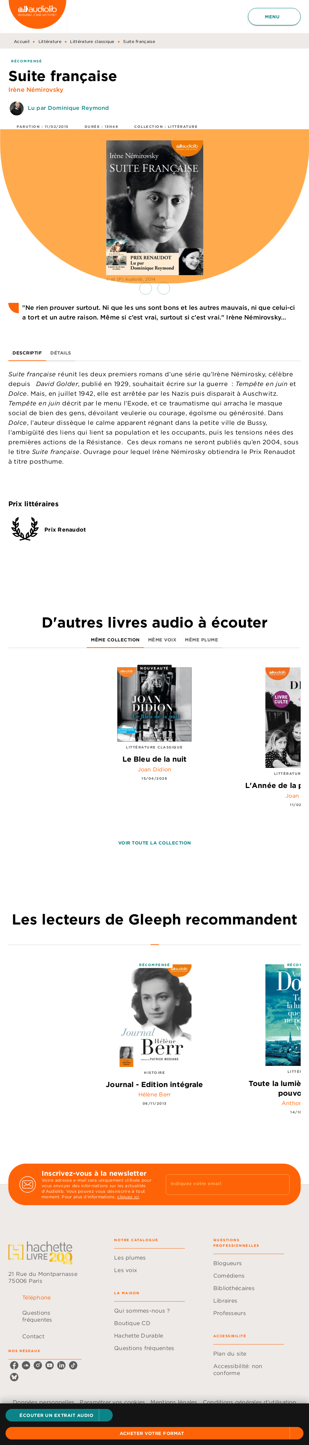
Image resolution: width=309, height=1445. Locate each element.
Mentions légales (174, 1402)
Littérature (49, 41)
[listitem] (14, 1365)
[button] (59, 1415)
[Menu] (274, 16)
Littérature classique (92, 41)
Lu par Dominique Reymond (68, 107)
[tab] (27, 352)
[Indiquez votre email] (219, 1184)
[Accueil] (37, 16)
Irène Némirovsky (36, 90)
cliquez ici (128, 1196)
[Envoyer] (281, 1184)
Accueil (21, 41)
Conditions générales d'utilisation (249, 1402)
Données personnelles (43, 1402)
